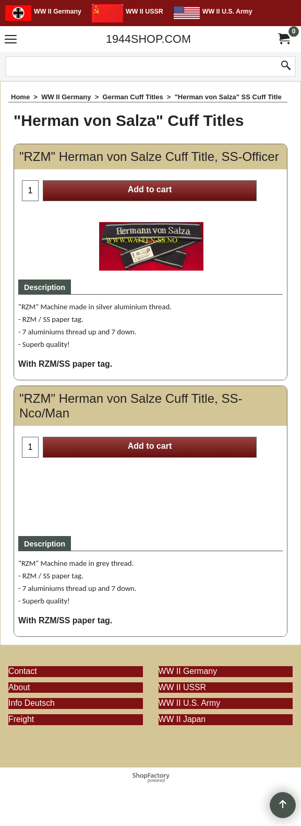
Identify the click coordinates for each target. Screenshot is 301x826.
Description (44, 287)
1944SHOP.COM (148, 38)
